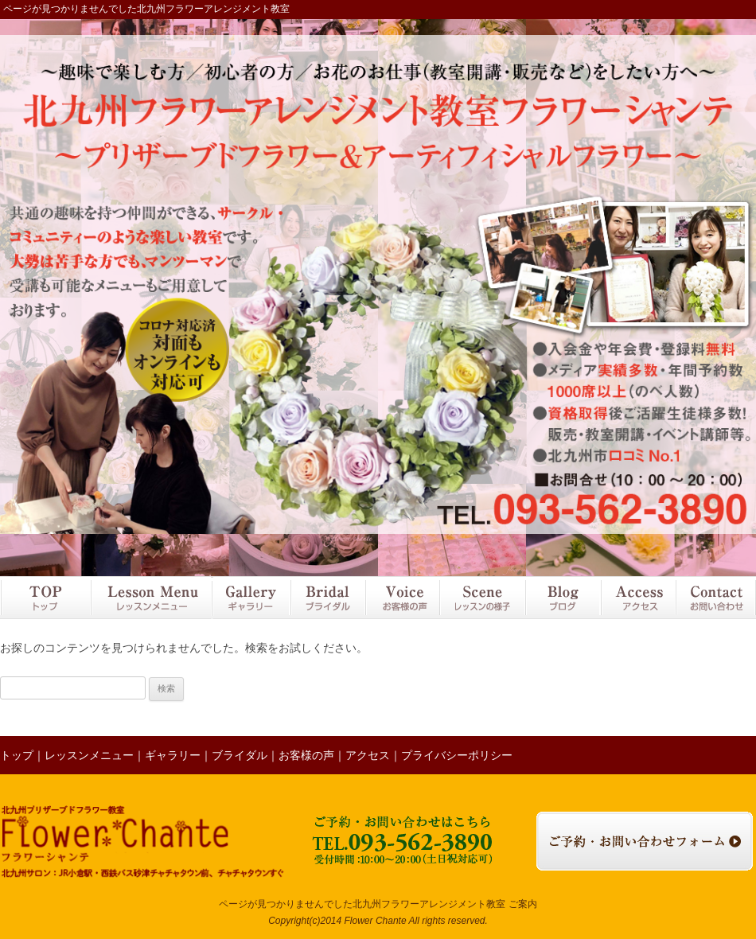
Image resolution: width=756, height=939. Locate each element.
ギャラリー (250, 597)
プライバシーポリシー (456, 755)
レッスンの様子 (482, 597)
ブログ (562, 597)
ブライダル (327, 597)
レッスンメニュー (150, 597)
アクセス (637, 597)
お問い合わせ (715, 597)
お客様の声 (401, 597)
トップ (45, 597)
